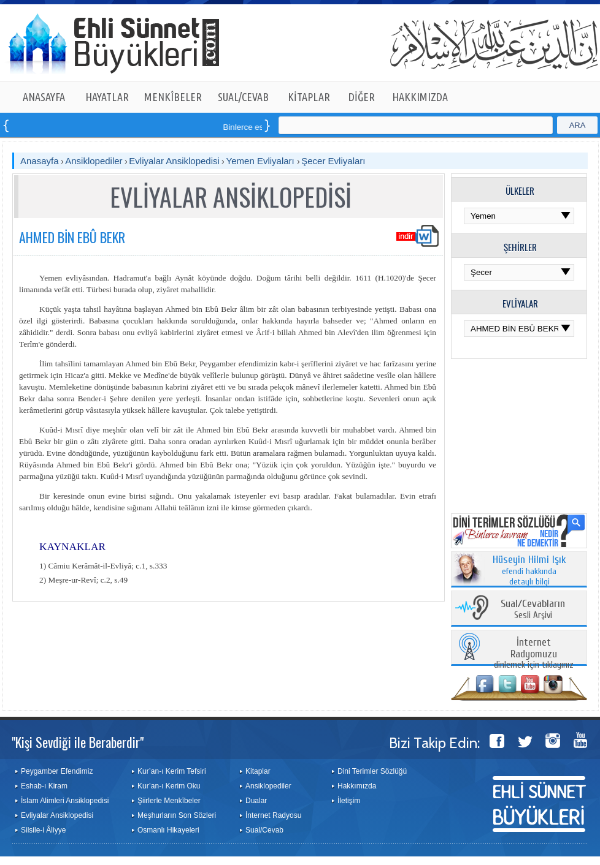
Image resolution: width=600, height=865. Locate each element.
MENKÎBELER (173, 97)
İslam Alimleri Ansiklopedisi (65, 800)
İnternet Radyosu (273, 815)
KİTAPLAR (309, 97)
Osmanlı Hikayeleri (168, 830)
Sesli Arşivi (533, 610)
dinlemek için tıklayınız (534, 654)
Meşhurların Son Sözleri (176, 815)
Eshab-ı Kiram (44, 786)
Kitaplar (258, 771)
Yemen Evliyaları (261, 161)
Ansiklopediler (93, 161)
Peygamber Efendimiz (57, 771)
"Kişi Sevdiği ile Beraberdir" (78, 742)
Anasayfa (39, 161)
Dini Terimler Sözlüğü (372, 771)
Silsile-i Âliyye (43, 830)
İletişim (348, 800)
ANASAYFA (44, 97)
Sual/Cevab (264, 830)
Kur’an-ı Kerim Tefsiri (171, 771)
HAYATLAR (107, 97)
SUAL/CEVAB (243, 97)
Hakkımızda (356, 786)
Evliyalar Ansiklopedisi (174, 161)
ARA (577, 125)
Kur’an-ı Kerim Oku (168, 786)
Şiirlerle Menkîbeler (169, 800)
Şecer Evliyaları (333, 161)
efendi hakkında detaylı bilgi (529, 571)
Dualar (256, 800)
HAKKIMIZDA (420, 97)
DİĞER (361, 97)
